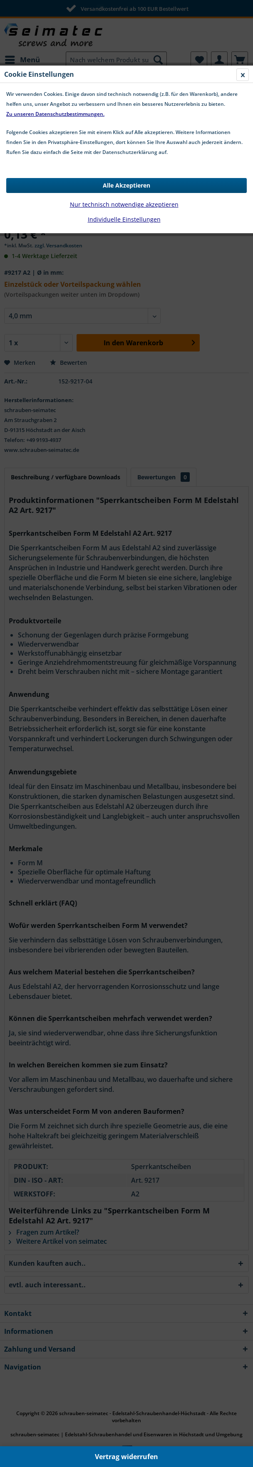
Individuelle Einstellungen (124, 219)
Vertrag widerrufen (126, 1456)
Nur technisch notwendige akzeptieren (124, 204)
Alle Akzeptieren (126, 185)
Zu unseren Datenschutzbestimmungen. (55, 113)
